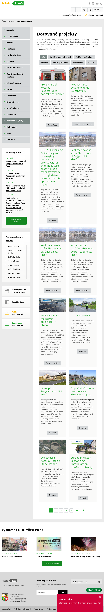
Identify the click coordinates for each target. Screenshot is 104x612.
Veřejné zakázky (14, 269)
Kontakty (78, 9)
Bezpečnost (52, 125)
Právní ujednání (39, 609)
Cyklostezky (83, 315)
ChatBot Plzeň (94, 590)
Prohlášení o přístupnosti (22, 609)
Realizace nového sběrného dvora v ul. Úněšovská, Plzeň (51, 250)
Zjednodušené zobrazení (71, 15)
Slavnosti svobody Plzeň (12, 556)
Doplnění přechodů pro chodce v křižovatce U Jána (82, 391)
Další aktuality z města (16, 220)
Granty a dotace (14, 265)
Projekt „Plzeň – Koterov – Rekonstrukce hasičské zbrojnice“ (52, 89)
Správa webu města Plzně (56, 609)
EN (84, 9)
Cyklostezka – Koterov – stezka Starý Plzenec (51, 461)
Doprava (52, 220)
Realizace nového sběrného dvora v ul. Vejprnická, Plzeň (81, 154)
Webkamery (73, 9)
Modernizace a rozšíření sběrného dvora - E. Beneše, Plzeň (82, 250)
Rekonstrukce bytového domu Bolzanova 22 (80, 88)
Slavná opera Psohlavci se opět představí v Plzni (16, 163)
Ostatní (83, 498)
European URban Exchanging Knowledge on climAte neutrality (82, 462)
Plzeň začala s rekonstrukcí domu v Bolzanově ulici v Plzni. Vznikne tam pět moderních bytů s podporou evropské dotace (15, 205)
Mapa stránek (6, 609)
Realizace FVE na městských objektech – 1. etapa (51, 320)
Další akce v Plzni (52, 563)
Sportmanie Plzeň (44, 556)
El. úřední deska (14, 257)
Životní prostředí (82, 195)
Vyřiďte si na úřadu (15, 246)
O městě (11, 21)
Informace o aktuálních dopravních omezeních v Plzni (80, 603)
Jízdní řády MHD (14, 277)
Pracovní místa (13, 261)
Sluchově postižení (95, 15)
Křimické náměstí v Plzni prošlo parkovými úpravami (15, 175)
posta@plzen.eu (20, 601)
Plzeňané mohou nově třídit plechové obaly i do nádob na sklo (15, 188)
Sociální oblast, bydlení (82, 124)
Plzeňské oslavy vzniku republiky (85, 556)
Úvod (4, 21)
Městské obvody (14, 273)
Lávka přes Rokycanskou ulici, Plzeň (51, 391)
